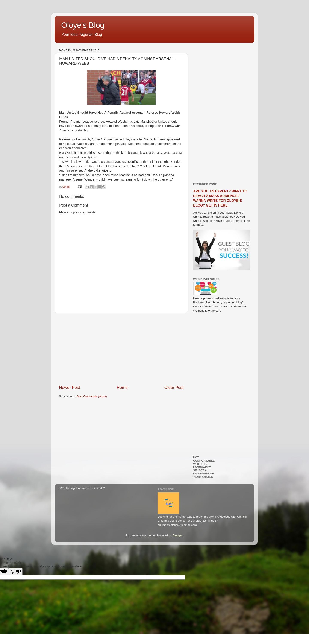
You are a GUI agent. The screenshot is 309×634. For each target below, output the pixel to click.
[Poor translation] (16, 571)
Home (122, 387)
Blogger (177, 535)
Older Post (173, 387)
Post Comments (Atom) (92, 396)
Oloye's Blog (82, 25)
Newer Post (69, 387)
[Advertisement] (121, 349)
